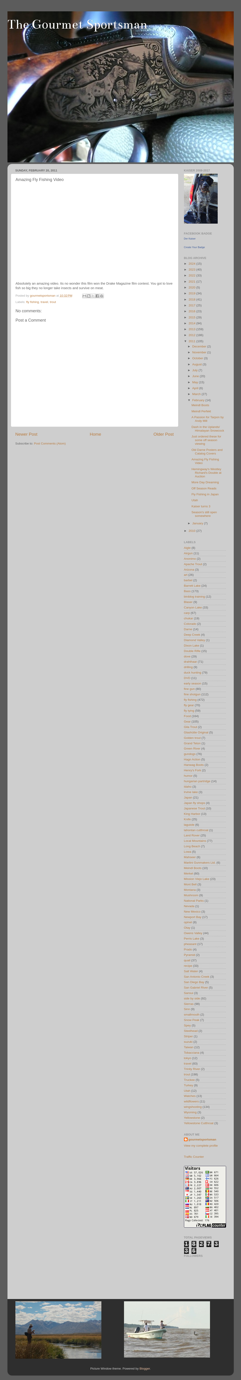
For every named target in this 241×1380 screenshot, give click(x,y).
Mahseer (190, 857)
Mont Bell (190, 884)
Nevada (189, 906)
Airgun (188, 553)
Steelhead (191, 1031)
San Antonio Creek (197, 976)
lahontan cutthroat (196, 830)
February (198, 400)
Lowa (187, 851)
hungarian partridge (197, 781)
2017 (192, 305)
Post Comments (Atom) (50, 443)
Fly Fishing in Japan (205, 494)
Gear (187, 721)
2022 (192, 275)
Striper (188, 1036)
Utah (194, 500)
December (199, 346)
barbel (188, 580)
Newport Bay (192, 917)
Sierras (189, 1004)
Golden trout (192, 738)
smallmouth (192, 1014)
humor (188, 775)
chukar (188, 618)
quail (187, 960)
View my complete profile (201, 1145)
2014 (192, 323)
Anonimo (190, 558)
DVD (187, 678)
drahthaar (190, 661)
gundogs (190, 754)
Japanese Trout (194, 808)
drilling (188, 667)
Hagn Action (192, 759)
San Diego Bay (194, 982)
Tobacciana (191, 1052)
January (198, 523)
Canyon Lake (193, 607)
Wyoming (190, 1112)
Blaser (188, 602)
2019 (192, 293)
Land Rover (192, 835)
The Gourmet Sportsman (77, 24)
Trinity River (192, 1069)
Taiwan (188, 1047)
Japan (188, 797)
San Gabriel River (196, 987)
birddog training (194, 596)
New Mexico (192, 911)
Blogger (145, 1368)
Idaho (188, 786)
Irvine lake (191, 792)
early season (192, 683)
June (196, 376)
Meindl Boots (200, 405)
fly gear (189, 705)
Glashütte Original (196, 732)
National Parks (194, 900)
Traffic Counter (194, 1156)
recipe (188, 965)
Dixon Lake (191, 645)
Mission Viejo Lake (196, 879)
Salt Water (191, 971)
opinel (188, 922)
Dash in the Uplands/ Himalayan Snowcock (207, 428)
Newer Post (26, 434)
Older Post (163, 434)
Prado (188, 949)
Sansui (188, 993)
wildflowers (191, 1101)
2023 (192, 269)
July (195, 370)
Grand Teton (192, 743)
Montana (190, 890)
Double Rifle (192, 651)
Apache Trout (193, 564)
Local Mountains (195, 841)
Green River (192, 748)
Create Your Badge (194, 247)
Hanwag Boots (194, 765)
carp (187, 613)
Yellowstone (192, 1117)
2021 (192, 281)
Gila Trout (190, 727)
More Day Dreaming (205, 482)
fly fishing (32, 302)
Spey (187, 1025)
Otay (187, 927)
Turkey (188, 1085)
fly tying (189, 710)
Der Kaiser (190, 238)
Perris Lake (191, 938)
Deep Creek (192, 634)
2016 (192, 311)
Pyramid (189, 955)
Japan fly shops (194, 803)
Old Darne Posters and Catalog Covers (206, 451)
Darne (188, 629)
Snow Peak (191, 1020)
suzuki (188, 1041)
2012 (192, 335)
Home (95, 434)
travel (44, 302)
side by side (192, 998)
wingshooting (193, 1107)
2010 (192, 530)
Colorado (190, 623)
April (195, 388)
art (186, 574)
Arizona (189, 569)
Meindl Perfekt (201, 411)
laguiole (189, 824)
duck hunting (192, 672)
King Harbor (192, 814)
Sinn (187, 1009)
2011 (192, 341)
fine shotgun (192, 694)
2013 (192, 329)
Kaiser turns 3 (200, 506)
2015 (192, 317)
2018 (192, 299)
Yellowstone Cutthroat (199, 1123)
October (198, 358)
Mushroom (191, 895)
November (199, 352)
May (195, 382)
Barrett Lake (192, 585)
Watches (190, 1096)
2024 (192, 263)
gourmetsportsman (202, 1139)
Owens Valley (193, 933)
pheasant (190, 944)
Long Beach (192, 846)
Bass (187, 591)
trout (53, 302)
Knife (187, 819)
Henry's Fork (192, 770)
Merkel (188, 873)
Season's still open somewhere (204, 514)
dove (187, 656)
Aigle (187, 548)
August (197, 364)
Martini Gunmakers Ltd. (200, 862)
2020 (192, 287)
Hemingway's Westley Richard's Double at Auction (206, 472)
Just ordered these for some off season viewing (206, 440)
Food (187, 716)
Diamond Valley (194, 640)
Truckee (189, 1080)
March (197, 394)
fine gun (189, 689)
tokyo (187, 1058)
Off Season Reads (203, 488)
